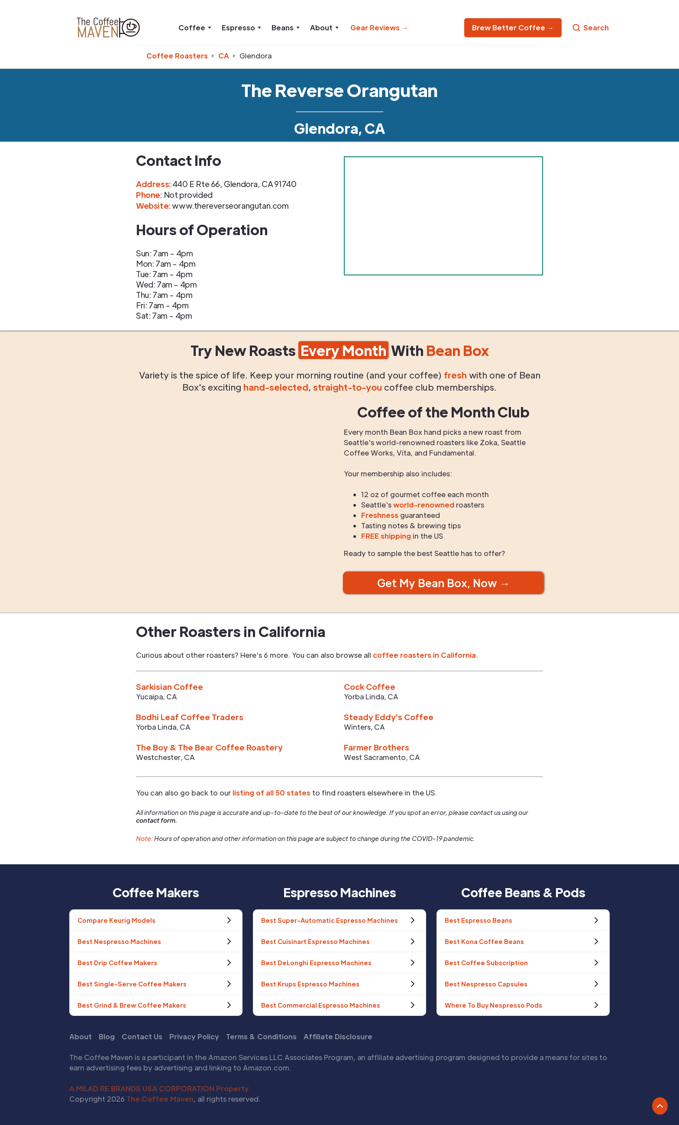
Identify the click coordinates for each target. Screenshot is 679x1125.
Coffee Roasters (177, 55)
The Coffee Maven (160, 1098)
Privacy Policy (194, 1036)
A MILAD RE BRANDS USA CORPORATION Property (159, 1088)
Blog (107, 1036)
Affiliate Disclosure (338, 1036)
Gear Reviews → (379, 27)
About (80, 1036)
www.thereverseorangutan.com (230, 205)
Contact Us (142, 1036)
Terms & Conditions (261, 1036)
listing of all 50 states (271, 792)
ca (223, 55)
